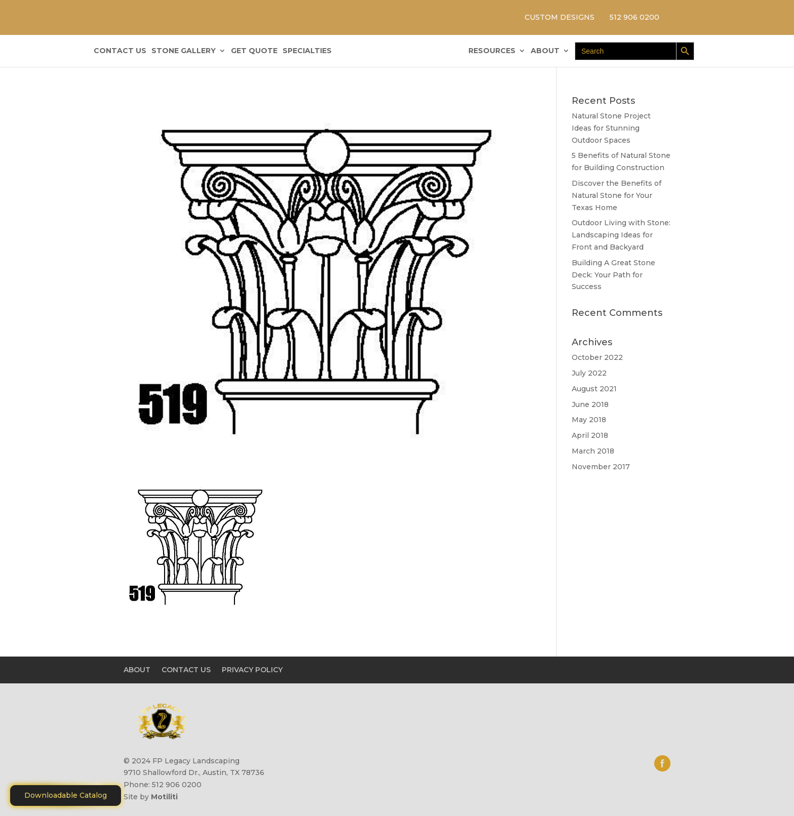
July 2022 (589, 373)
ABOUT (545, 51)
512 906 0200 (634, 17)
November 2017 (601, 466)
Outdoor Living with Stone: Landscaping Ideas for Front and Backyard (621, 235)
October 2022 (597, 357)
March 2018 (593, 451)
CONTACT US (120, 51)
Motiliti (164, 796)
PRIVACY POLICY (252, 669)
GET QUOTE (254, 51)
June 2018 (590, 404)
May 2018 (589, 419)
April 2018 (590, 435)
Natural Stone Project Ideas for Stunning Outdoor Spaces (611, 128)
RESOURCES (491, 51)
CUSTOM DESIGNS (559, 17)
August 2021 (594, 388)
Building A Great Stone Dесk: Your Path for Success (613, 275)
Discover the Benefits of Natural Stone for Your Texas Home (616, 195)
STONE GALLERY (183, 51)
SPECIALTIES (307, 51)
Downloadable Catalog (65, 795)
